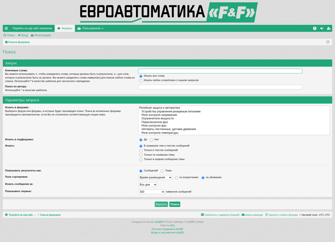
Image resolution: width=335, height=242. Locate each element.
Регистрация (43, 35)
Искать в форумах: (17, 107)
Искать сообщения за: (19, 184)
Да (143, 139)
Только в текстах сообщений (158, 150)
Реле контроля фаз (234, 126)
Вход (24, 35)
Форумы (67, 28)
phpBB (159, 221)
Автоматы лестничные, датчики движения (234, 129)
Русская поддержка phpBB (167, 229)
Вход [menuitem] (322, 29)
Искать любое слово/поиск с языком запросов (168, 80)
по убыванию (211, 177)
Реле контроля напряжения (234, 115)
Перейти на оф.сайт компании (32, 28)
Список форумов (61, 214)
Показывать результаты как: (23, 170)
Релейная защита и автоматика (234, 108)
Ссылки (7, 29)
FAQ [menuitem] (316, 29)
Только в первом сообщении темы (161, 159)
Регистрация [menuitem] (329, 29)
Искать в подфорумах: (19, 139)
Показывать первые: (18, 191)
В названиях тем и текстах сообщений (164, 145)
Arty (172, 225)
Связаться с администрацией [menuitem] (221, 214)
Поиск (11, 35)
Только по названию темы (156, 154)
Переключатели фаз (234, 122)
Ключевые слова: (16, 70)
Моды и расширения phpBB (167, 232)
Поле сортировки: (16, 176)
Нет (154, 139)
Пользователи (91, 28)
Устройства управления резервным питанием (234, 111)
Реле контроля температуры (234, 133)
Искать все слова (151, 75)
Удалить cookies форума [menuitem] (283, 214)
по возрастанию (186, 177)
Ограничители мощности (234, 118)
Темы (166, 170)
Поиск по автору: (16, 86)
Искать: (10, 145)
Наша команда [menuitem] (254, 214)
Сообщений (148, 170)
